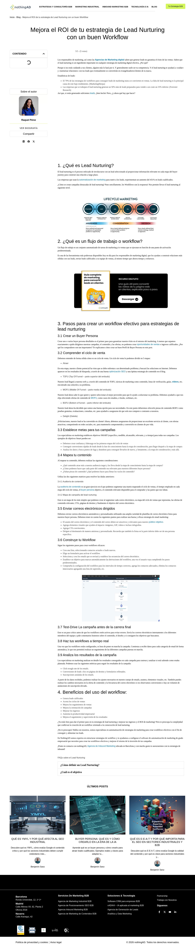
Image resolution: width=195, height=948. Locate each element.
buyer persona (87, 490)
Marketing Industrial (87, 7)
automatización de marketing (92, 180)
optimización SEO (117, 371)
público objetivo (156, 522)
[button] (44, 54)
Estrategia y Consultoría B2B (55, 7)
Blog (154, 7)
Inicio (12, 17)
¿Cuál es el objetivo (71, 772)
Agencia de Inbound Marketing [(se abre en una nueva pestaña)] (101, 746)
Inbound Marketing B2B (115, 7)
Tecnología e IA (139, 7)
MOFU (94, 398)
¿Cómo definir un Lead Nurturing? (79, 765)
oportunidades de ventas (148, 344)
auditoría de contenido (70, 487)
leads (92, 93)
